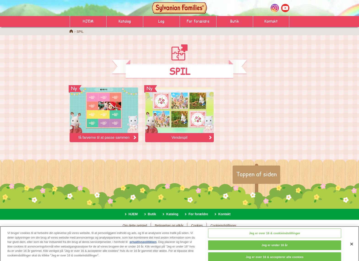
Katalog (124, 21)
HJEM (88, 21)
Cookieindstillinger (223, 225)
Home (71, 31)
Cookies (197, 225)
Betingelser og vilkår (169, 225)
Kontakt (271, 21)
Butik (234, 21)
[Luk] (352, 246)
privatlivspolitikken (143, 244)
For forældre (198, 21)
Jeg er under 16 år (274, 247)
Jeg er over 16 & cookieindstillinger (274, 235)
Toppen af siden (256, 174)
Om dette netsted (135, 225)
